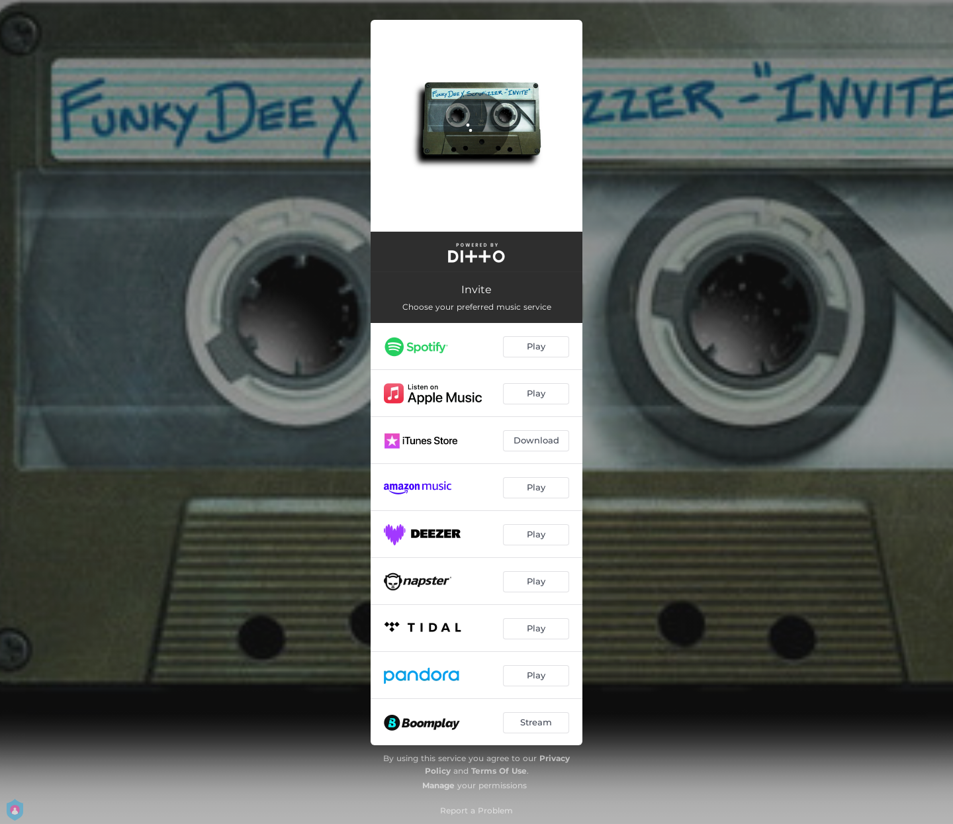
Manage (438, 785)
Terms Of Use (499, 771)
